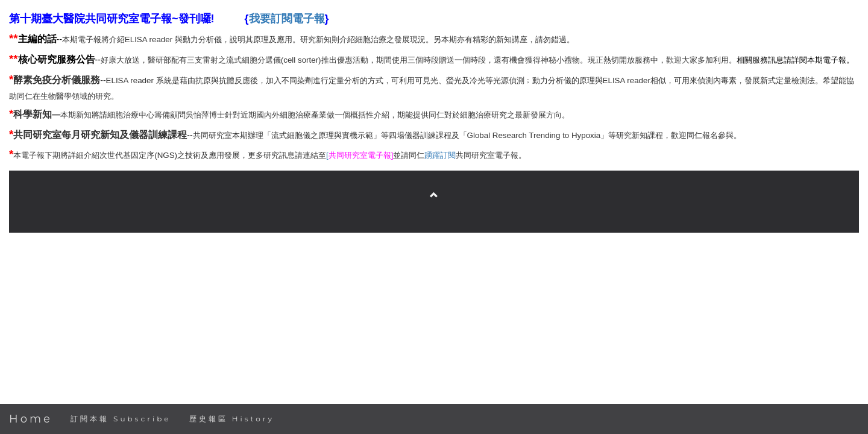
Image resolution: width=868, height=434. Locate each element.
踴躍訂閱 (440, 155)
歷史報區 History (231, 418)
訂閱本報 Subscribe (121, 418)
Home (30, 419)
